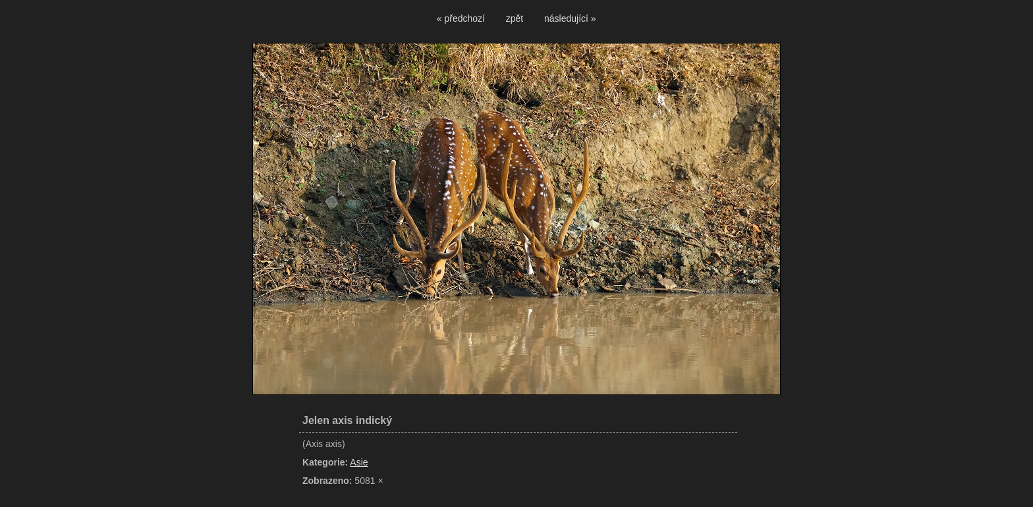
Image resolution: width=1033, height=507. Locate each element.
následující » (570, 18)
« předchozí (461, 18)
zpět (514, 18)
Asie (359, 462)
